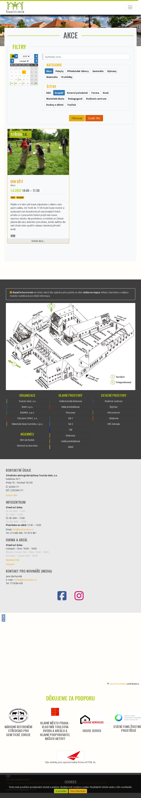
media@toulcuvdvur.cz (25, 585)
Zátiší (70, 452)
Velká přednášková (70, 446)
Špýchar (114, 412)
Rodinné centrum (113, 406)
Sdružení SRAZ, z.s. (27, 423)
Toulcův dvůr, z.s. (27, 406)
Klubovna (70, 440)
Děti (13, 203)
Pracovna (70, 418)
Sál (70, 435)
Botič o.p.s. (27, 412)
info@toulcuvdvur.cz (22, 534)
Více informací (77, 791)
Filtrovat (77, 123)
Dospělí (20, 203)
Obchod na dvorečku (27, 451)
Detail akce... (38, 246)
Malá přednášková (70, 412)
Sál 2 (70, 429)
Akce (12, 190)
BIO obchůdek (27, 445)
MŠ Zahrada (114, 429)
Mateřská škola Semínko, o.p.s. (27, 429)
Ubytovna (113, 423)
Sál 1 (70, 423)
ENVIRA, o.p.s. (27, 418)
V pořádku (61, 791)
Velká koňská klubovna (70, 406)
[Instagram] (79, 601)
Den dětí (16, 186)
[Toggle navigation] (130, 7)
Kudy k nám (11, 500)
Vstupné (10, 569)
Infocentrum (113, 418)
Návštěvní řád (12, 565)
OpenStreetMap (117, 689)
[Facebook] (61, 601)
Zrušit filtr (94, 123)
